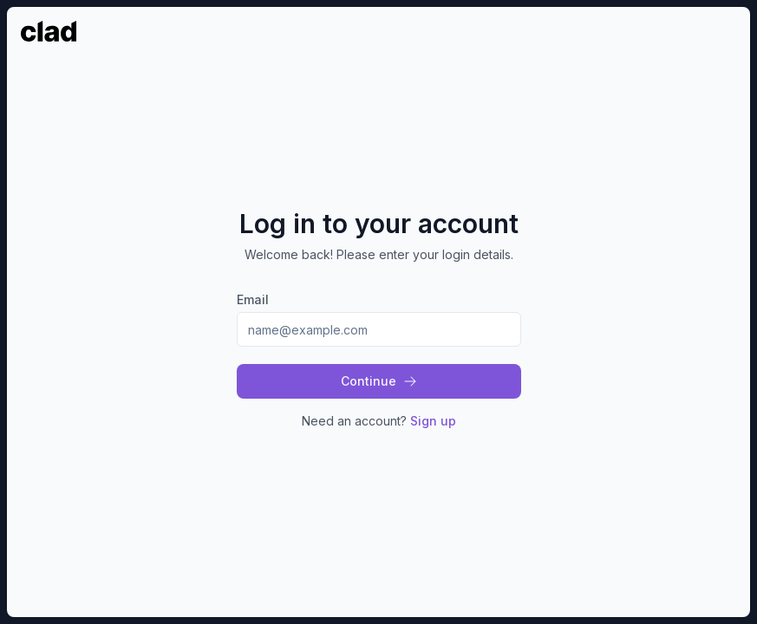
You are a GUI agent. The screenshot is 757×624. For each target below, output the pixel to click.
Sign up (433, 420)
